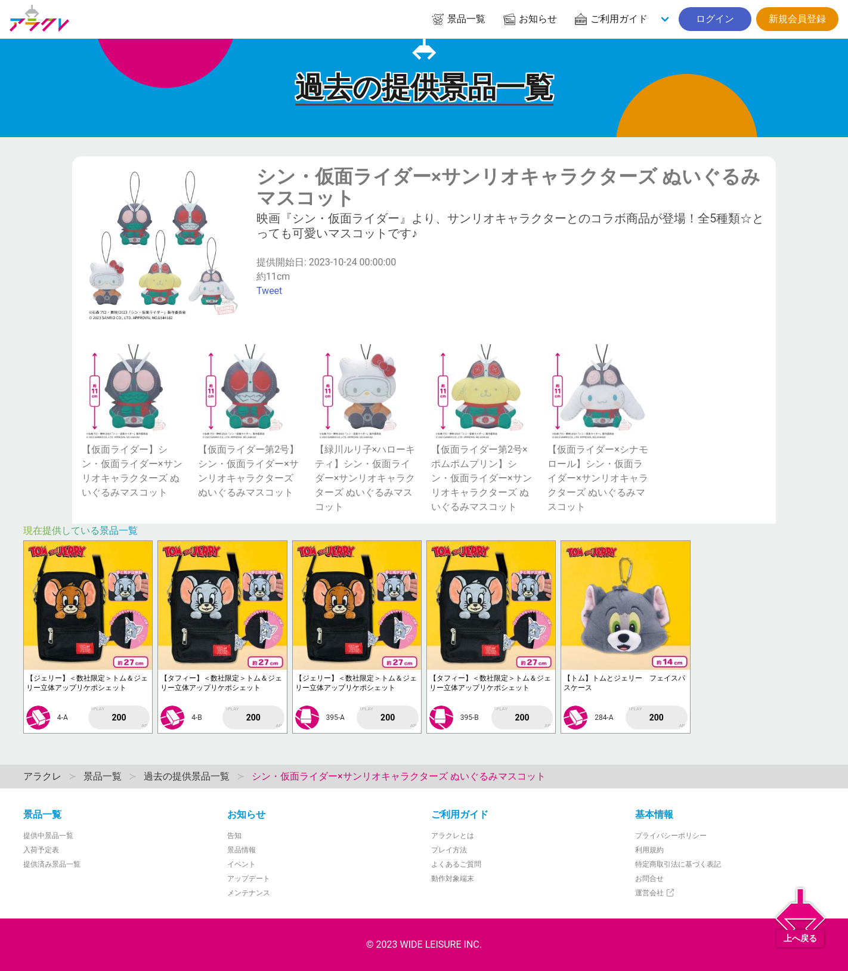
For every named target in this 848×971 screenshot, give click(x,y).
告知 (234, 835)
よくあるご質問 (456, 864)
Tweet (269, 290)
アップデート (248, 878)
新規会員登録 (797, 18)
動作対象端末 (452, 878)
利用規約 (649, 850)
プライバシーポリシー (671, 835)
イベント (241, 864)
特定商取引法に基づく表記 (678, 864)
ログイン (715, 18)
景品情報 (241, 850)
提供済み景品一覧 (52, 864)
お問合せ (649, 878)
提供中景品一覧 (48, 835)
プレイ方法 (449, 850)
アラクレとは (452, 835)
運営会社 (655, 893)
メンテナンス (248, 893)
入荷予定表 (41, 850)
